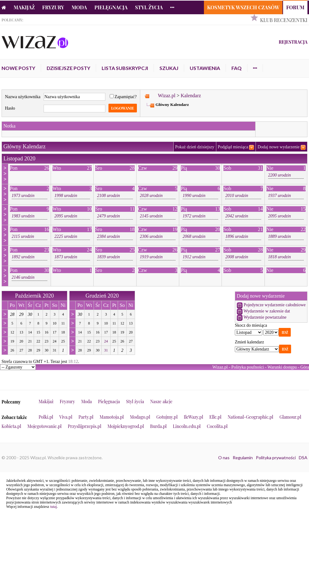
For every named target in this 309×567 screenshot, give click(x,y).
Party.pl (85, 417)
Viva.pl (65, 417)
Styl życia (149, 7)
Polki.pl (46, 417)
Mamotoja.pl (111, 417)
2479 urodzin (108, 216)
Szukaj (168, 68)
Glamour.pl (290, 417)
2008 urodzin (236, 257)
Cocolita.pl (217, 426)
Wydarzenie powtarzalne (264, 317)
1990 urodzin (194, 195)
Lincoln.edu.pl (187, 426)
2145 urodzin (151, 216)
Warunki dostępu (282, 367)
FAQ (236, 68)
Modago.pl (140, 417)
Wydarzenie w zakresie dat (266, 311)
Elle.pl (215, 417)
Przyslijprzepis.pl (84, 426)
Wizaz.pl (167, 95)
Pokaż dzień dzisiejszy (194, 147)
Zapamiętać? (123, 96)
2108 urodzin (108, 195)
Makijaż (24, 7)
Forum (295, 7)
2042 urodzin (236, 216)
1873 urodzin (65, 257)
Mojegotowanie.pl (45, 426)
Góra (304, 367)
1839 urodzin (108, 257)
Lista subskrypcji (125, 68)
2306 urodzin (151, 236)
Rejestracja (293, 42)
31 (106, 350)
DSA (303, 457)
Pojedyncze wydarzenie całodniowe (274, 305)
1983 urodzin (23, 216)
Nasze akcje (161, 401)
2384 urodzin (108, 236)
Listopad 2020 (19, 158)
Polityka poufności (247, 367)
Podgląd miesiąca (233, 147)
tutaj (53, 506)
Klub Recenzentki (283, 20)
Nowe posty (18, 68)
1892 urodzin (23, 257)
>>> (4, 173)
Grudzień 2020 (102, 296)
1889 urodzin (279, 236)
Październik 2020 (34, 296)
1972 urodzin (194, 216)
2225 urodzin (65, 236)
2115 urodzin (23, 236)
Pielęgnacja (110, 7)
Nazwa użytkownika (22, 96)
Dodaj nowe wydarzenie (278, 147)
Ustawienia (205, 68)
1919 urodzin (151, 257)
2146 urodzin (23, 277)
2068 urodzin (194, 236)
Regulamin (243, 457)
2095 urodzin (65, 216)
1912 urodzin (194, 257)
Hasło (10, 108)
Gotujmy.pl (167, 417)
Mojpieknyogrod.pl (126, 426)
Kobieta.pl (11, 426)
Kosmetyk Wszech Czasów (243, 7)
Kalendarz (191, 95)
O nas (224, 457)
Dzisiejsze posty (68, 68)
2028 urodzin (151, 195)
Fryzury (53, 7)
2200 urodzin (279, 175)
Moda (79, 7)
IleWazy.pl (193, 417)
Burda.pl (158, 426)
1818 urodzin (279, 257)
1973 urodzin (23, 195)
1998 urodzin (65, 195)
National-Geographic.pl (250, 417)
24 (106, 341)
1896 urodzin (236, 236)
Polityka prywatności (276, 457)
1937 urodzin (279, 195)
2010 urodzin (236, 195)
